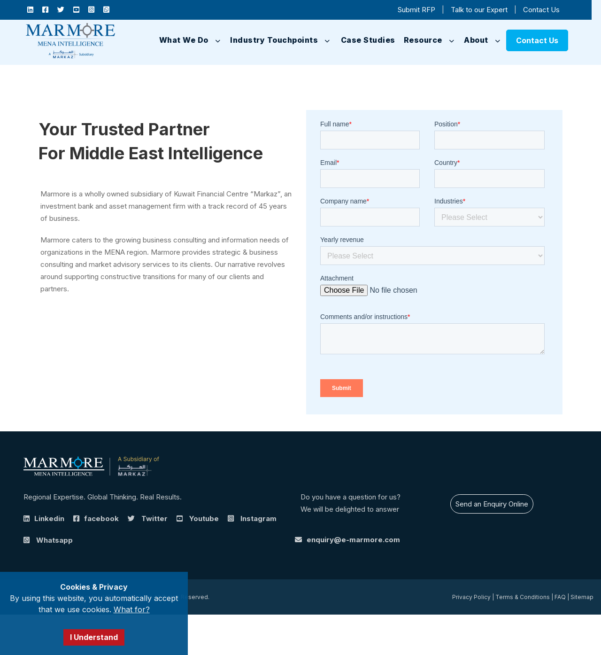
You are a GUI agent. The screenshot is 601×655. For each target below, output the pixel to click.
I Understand (94, 637)
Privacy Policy (471, 596)
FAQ (560, 596)
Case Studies (368, 40)
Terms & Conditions (522, 596)
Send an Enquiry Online (491, 503)
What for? (132, 609)
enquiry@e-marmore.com (353, 539)
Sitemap (581, 596)
